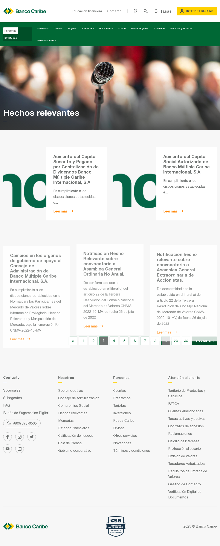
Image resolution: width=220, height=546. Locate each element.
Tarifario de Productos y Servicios (187, 393)
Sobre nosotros (70, 390)
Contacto (114, 11)
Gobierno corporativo (74, 450)
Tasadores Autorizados (186, 463)
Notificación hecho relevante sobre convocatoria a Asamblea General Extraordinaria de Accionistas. (177, 306)
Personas (10, 30)
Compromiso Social (73, 405)
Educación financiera (87, 11)
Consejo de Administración (78, 398)
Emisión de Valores (182, 456)
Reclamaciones (180, 433)
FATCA (173, 403)
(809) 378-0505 (22, 423)
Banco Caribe (206, 526)
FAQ (6, 405)
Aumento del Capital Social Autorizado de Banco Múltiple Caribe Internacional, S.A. (186, 164)
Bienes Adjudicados (181, 28)
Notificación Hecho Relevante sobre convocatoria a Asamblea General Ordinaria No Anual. (103, 301)
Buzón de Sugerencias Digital (26, 413)
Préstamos (43, 28)
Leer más (63, 211)
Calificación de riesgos (75, 435)
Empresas (11, 37)
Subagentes (12, 398)
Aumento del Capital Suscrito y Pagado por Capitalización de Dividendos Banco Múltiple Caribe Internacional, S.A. (76, 169)
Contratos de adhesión (186, 426)
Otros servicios (125, 435)
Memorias (66, 420)
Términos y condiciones (131, 450)
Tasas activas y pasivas (187, 418)
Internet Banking (196, 11)
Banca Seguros (139, 28)
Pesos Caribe (106, 28)
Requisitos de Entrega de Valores (187, 474)
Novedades (159, 28)
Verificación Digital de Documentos (184, 494)
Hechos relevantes (72, 413)
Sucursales (11, 390)
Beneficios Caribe (46, 40)
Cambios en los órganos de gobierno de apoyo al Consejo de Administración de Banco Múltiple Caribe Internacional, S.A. (35, 310)
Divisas (122, 28)
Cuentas (58, 28)
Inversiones (88, 28)
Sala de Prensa (70, 443)
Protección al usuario (184, 448)
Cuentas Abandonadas (185, 411)
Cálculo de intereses (184, 441)
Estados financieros (73, 428)
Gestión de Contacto (184, 484)
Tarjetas (72, 28)
